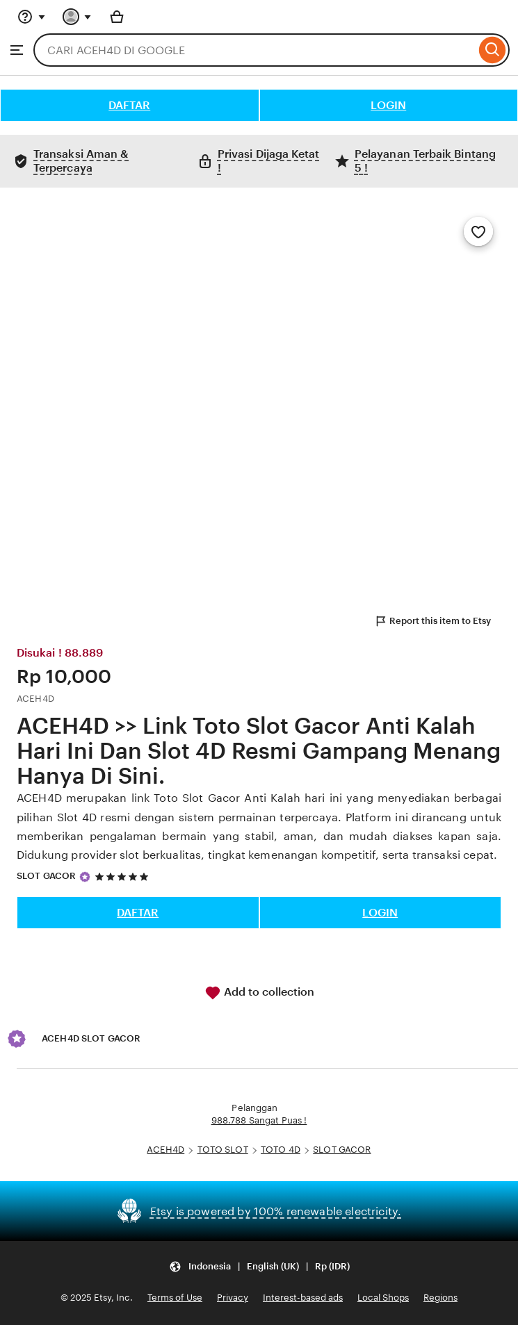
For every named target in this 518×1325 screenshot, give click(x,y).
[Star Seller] (85, 877)
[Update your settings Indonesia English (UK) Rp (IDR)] (259, 1266)
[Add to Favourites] (478, 231)
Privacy (232, 1297)
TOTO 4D (280, 1149)
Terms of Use (174, 1297)
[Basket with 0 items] (116, 16)
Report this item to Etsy (432, 621)
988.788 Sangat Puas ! (259, 1120)
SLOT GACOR (46, 876)
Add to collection (259, 993)
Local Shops (383, 1297)
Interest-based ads (303, 1297)
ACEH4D (165, 1149)
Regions (440, 1297)
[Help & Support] (31, 16)
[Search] (493, 50)
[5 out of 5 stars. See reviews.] (123, 876)
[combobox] (254, 50)
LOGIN (388, 105)
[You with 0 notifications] (77, 16)
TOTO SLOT (222, 1149)
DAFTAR (129, 105)
